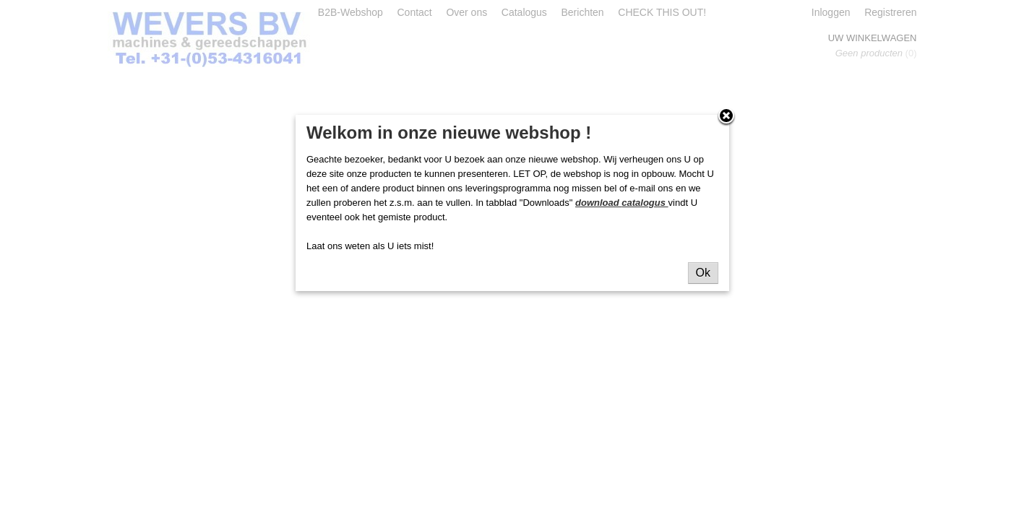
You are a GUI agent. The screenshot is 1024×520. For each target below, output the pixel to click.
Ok (703, 272)
